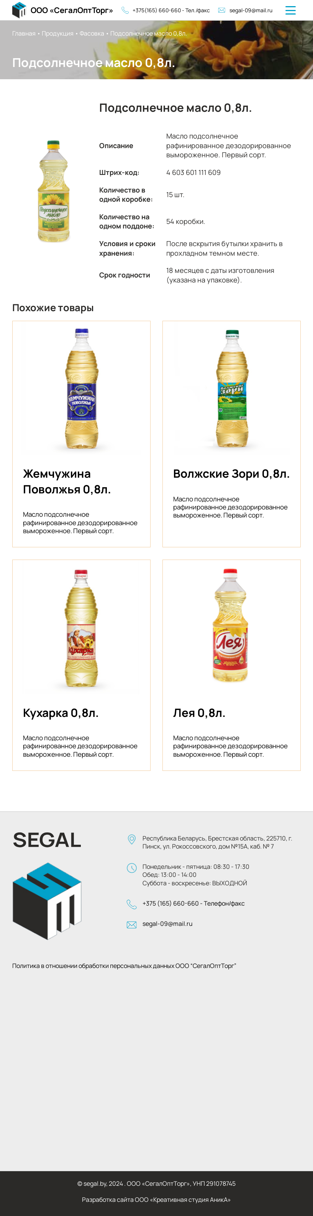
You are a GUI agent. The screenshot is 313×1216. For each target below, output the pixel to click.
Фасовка (92, 33)
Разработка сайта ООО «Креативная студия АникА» (156, 1200)
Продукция (58, 33)
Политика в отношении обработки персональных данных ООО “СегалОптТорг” (124, 966)
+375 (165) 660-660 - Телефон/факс (194, 903)
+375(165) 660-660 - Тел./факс (165, 10)
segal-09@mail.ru (245, 10)
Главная (24, 33)
